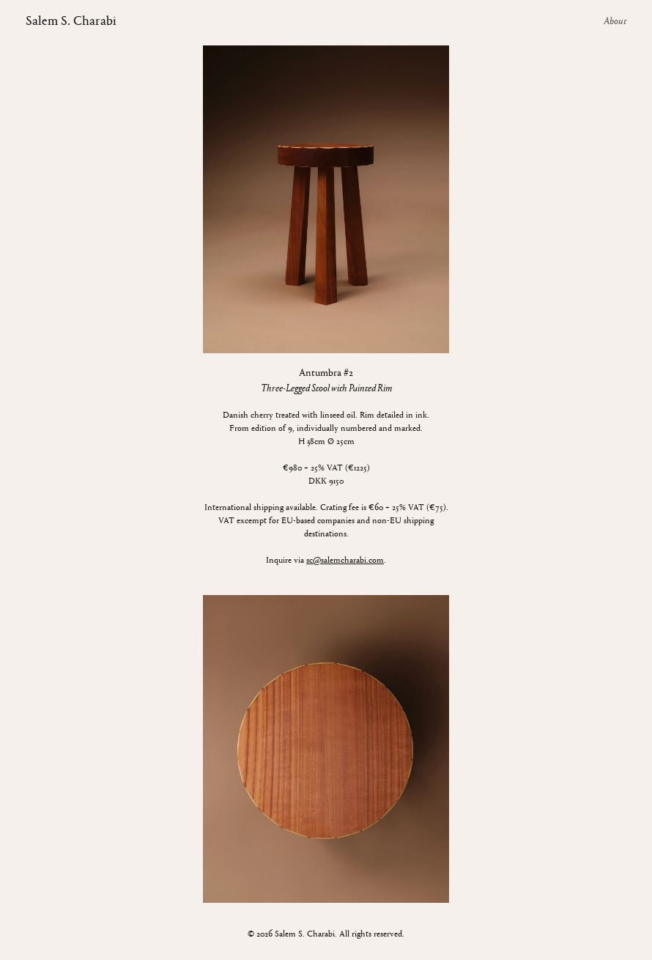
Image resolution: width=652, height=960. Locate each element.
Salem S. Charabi (71, 22)
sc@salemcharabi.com (345, 560)
